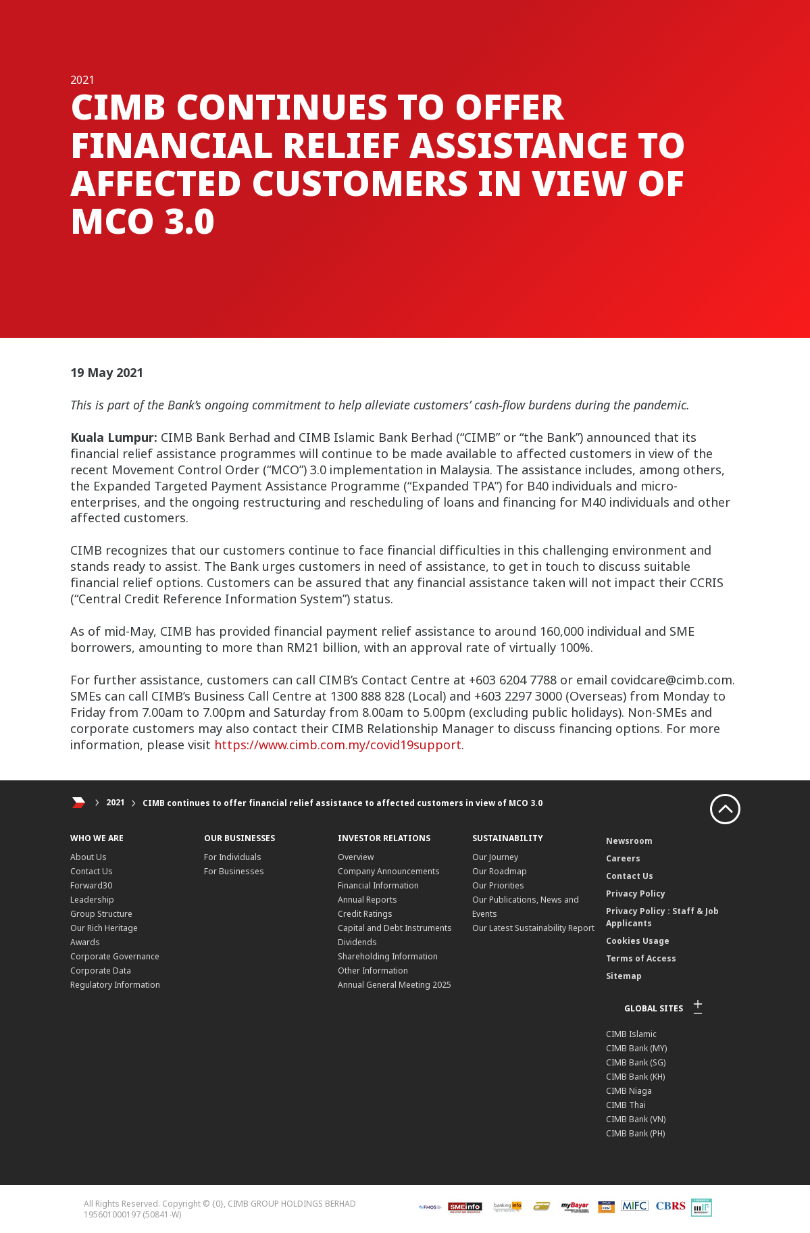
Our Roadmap (499, 871)
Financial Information (378, 885)
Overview (356, 857)
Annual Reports (367, 899)
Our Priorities (498, 885)
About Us (88, 857)
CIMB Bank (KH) (635, 1076)
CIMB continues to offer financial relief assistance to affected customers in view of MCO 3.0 (342, 803)
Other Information (373, 970)
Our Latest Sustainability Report (533, 928)
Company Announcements (389, 871)
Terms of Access (641, 958)
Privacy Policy (635, 893)
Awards (85, 942)
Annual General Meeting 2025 (394, 984)
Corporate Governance (114, 956)
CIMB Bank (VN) (635, 1119)
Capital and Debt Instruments (395, 928)
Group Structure (101, 914)
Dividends (357, 942)
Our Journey (495, 857)
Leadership (92, 899)
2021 (115, 803)
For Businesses (234, 871)
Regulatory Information (115, 984)
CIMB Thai (626, 1105)
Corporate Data (100, 970)
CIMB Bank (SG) (635, 1062)
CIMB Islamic (631, 1034)
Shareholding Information (388, 956)
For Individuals (232, 857)
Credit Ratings (365, 914)
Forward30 (91, 885)
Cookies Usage (637, 941)
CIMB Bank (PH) (635, 1133)
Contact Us (91, 871)
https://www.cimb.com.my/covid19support (337, 744)
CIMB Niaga (629, 1091)
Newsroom (629, 841)
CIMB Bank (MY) (636, 1048)
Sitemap (624, 976)
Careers (623, 858)
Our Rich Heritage (104, 928)
